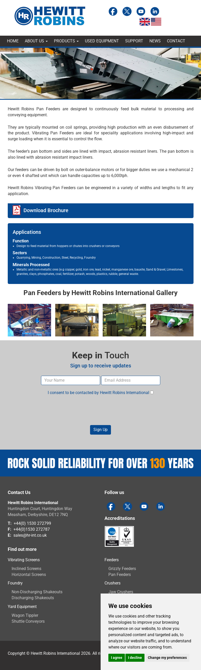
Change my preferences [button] (167, 658)
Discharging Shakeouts (33, 597)
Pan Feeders (119, 574)
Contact (176, 40)
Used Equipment (102, 40)
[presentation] (100, 410)
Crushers (112, 583)
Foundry (15, 583)
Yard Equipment (22, 606)
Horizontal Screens (29, 574)
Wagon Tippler (25, 615)
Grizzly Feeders (122, 568)
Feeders (111, 559)
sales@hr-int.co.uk (30, 535)
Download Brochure (45, 210)
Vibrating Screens (24, 559)
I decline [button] (135, 658)
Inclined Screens (26, 568)
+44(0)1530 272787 (31, 529)
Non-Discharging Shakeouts (37, 591)
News (155, 40)
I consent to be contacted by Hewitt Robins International (101, 392)
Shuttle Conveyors (28, 621)
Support (134, 40)
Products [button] (66, 40)
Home (13, 40)
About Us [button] (36, 40)
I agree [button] (116, 658)
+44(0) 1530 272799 (32, 523)
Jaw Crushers (120, 591)
